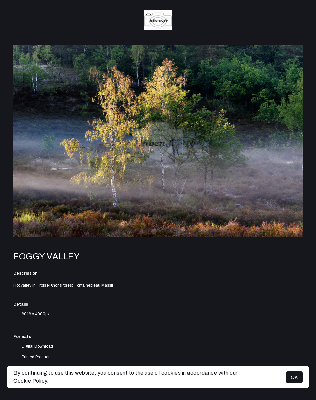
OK (294, 377)
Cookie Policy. (31, 381)
